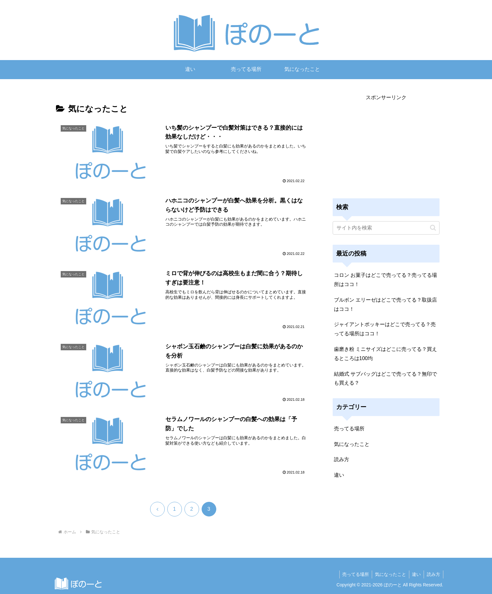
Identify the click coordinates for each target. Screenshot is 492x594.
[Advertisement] (386, 146)
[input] (386, 228)
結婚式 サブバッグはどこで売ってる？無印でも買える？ (385, 378)
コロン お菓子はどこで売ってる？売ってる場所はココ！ (385, 279)
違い (415, 574)
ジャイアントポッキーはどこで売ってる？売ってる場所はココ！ (385, 329)
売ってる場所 (353, 574)
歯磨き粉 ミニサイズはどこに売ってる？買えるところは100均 (385, 353)
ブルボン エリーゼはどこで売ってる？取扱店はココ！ (385, 304)
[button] (433, 227)
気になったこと (388, 574)
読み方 (433, 574)
